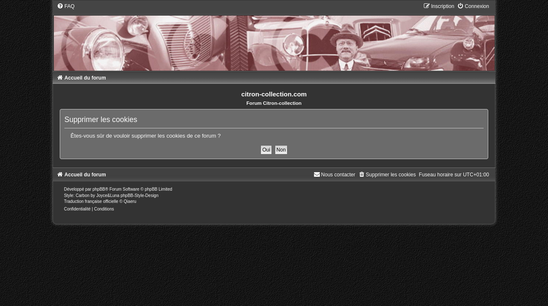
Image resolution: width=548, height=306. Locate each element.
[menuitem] (65, 6)
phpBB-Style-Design (139, 195)
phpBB (99, 189)
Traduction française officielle (91, 201)
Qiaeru (130, 201)
